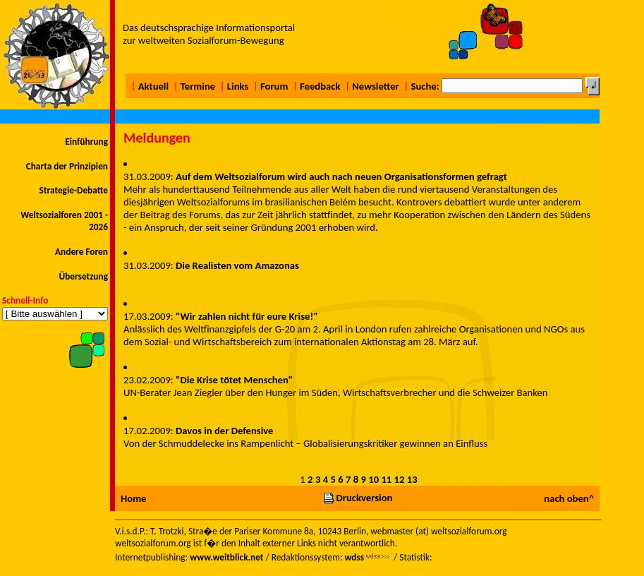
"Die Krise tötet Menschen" (234, 379)
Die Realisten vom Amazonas (237, 265)
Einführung (86, 142)
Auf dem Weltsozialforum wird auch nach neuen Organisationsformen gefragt (341, 176)
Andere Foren (81, 252)
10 (373, 479)
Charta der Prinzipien (67, 166)
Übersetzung (83, 276)
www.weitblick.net (226, 557)
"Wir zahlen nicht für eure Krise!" (247, 316)
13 (412, 479)
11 (386, 479)
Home (133, 498)
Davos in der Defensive (224, 430)
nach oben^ (569, 498)
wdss (354, 557)
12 (399, 479)
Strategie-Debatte (74, 190)
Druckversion (357, 497)
